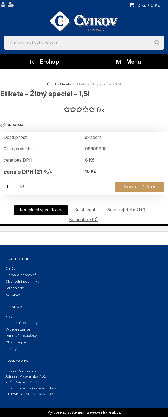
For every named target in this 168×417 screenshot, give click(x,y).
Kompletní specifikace (41, 209)
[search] (157, 43)
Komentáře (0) (83, 219)
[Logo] (84, 17)
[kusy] (10, 186)
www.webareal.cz (103, 412)
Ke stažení (85, 209)
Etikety (65, 84)
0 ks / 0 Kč (148, 5)
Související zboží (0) (127, 209)
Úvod (51, 84)
